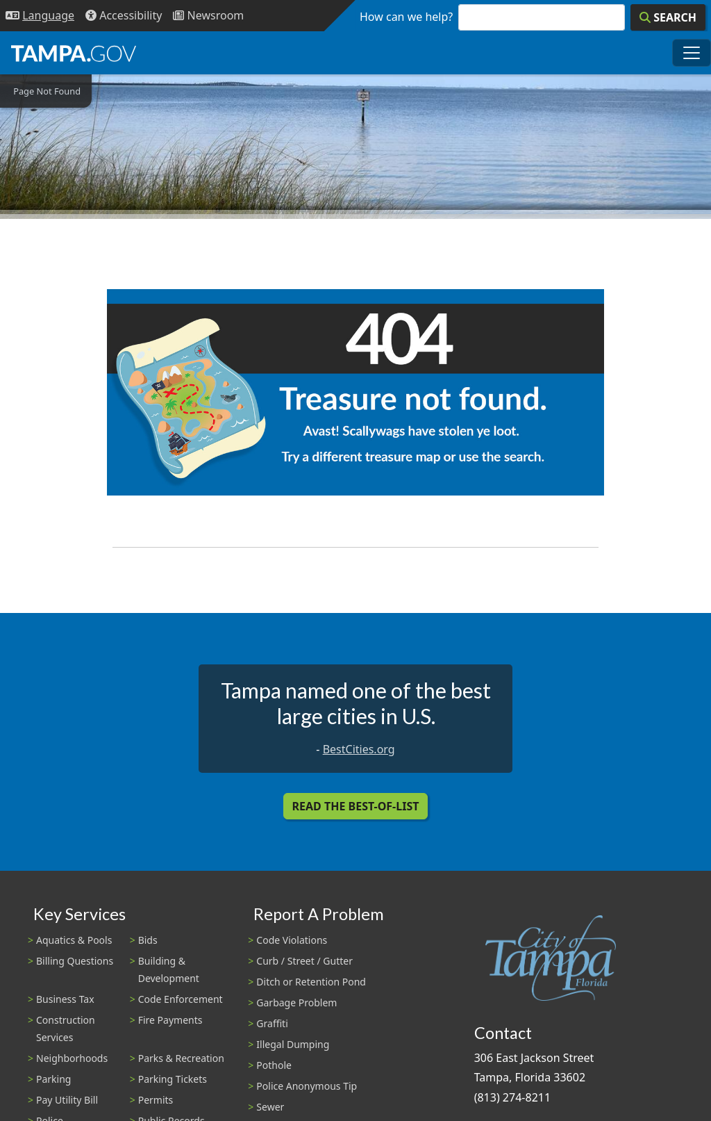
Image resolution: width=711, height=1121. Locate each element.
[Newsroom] (208, 15)
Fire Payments (170, 1019)
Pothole (274, 1065)
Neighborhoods (72, 1058)
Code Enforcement (180, 999)
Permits (156, 1099)
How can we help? (406, 16)
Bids (148, 940)
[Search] (667, 17)
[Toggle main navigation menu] (691, 53)
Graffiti (271, 1023)
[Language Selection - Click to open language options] (40, 15)
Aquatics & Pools (74, 940)
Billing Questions (74, 960)
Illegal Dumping (292, 1044)
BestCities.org (359, 749)
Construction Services (65, 1028)
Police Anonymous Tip (306, 1086)
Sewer (270, 1106)
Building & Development (168, 969)
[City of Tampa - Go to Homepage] (73, 53)
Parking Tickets (172, 1079)
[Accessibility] (123, 15)
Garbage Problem (296, 1002)
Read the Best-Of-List (355, 806)
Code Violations (291, 940)
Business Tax (65, 999)
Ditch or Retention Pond (311, 981)
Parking (53, 1079)
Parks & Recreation (181, 1058)
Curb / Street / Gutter (304, 960)
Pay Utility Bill (67, 1099)
